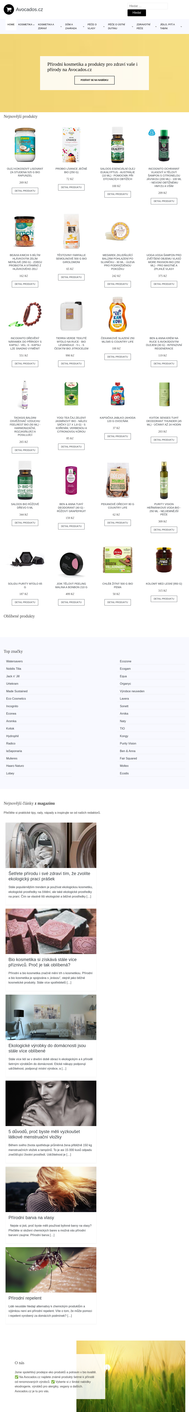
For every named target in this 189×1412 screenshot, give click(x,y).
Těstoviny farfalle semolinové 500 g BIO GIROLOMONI (71, 258)
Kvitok (106, 689)
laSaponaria (16, 702)
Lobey (106, 709)
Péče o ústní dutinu (116, 26)
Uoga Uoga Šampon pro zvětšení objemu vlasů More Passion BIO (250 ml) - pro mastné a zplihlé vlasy (164, 262)
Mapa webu (86, 1390)
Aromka (13, 689)
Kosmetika (25, 24)
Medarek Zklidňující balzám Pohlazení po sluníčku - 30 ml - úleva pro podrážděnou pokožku (118, 262)
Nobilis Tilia (109, 661)
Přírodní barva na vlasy (31, 1153)
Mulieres (107, 702)
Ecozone (60, 661)
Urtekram (108, 668)
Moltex (59, 709)
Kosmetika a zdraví (46, 26)
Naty (58, 689)
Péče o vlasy (92, 26)
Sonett (59, 682)
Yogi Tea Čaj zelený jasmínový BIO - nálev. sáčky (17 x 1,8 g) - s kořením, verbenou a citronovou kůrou (71, 424)
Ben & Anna (63, 702)
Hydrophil (14, 696)
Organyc (153, 668)
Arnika (152, 682)
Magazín (84, 1382)
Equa (58, 668)
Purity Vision (156, 696)
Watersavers (16, 661)
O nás (155, 1382)
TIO (150, 689)
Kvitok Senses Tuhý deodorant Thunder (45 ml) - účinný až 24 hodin (164, 421)
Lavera (152, 675)
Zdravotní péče (143, 26)
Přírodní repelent (25, 1233)
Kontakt (156, 1390)
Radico (106, 696)
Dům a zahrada (71, 26)
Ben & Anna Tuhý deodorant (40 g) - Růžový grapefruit (71, 507)
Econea (106, 682)
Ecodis (152, 709)
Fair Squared (156, 702)
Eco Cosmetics (111, 675)
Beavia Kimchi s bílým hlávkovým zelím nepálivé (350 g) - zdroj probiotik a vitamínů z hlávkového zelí (25, 262)
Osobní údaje (159, 1373)
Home (11, 24)
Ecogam (153, 661)
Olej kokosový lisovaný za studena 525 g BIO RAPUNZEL (25, 172)
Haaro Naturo (17, 709)
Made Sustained (19, 675)
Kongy (59, 696)
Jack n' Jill (15, 668)
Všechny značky (89, 1373)
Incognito (14, 682)
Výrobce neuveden (67, 675)
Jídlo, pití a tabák (167, 26)
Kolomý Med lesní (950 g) (164, 583)
